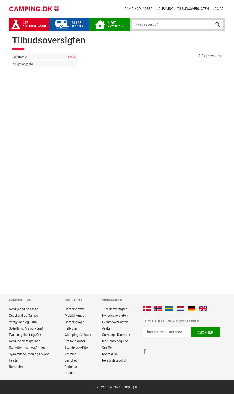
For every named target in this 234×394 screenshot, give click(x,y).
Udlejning (165, 8)
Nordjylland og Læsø (23, 309)
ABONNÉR (205, 332)
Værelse (71, 354)
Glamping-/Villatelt (78, 335)
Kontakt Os (110, 354)
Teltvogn (71, 328)
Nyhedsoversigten (115, 315)
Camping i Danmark (116, 335)
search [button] (218, 24)
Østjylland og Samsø (23, 315)
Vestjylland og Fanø (23, 322)
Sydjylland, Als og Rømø (26, 328)
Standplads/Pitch (77, 347)
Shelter (70, 373)
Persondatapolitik (114, 360)
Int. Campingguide (115, 341)
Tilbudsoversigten (194, 8)
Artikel (106, 328)
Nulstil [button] (72, 56)
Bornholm (16, 367)
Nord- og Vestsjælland (24, 341)
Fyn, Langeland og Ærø (25, 335)
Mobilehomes (74, 315)
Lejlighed (71, 360)
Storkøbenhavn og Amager (28, 347)
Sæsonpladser (75, 341)
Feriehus (71, 367)
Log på (219, 8)
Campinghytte (75, 309)
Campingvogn (75, 322)
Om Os (107, 347)
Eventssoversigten (115, 322)
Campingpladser (139, 8)
